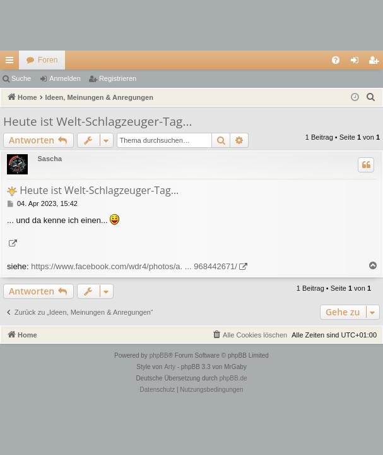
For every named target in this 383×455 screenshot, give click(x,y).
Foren (47, 60)
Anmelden (65, 78)
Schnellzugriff (12, 63)
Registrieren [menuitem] (376, 63)
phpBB (159, 355)
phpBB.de (233, 378)
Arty (169, 366)
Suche (21, 78)
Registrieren (117, 78)
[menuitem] (335, 60)
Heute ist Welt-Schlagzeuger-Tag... (97, 121)
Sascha (49, 158)
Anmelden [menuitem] (357, 63)
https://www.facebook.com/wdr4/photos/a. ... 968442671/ (134, 266)
